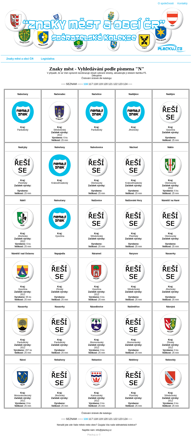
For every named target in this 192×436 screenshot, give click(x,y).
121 (110, 83)
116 (86, 83)
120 (105, 83)
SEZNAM (71, 83)
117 (91, 83)
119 (100, 83)
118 (95, 83)
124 (125, 83)
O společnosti (166, 3)
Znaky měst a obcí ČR (20, 58)
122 (115, 83)
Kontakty (182, 3)
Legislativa (47, 58)
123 (120, 83)
